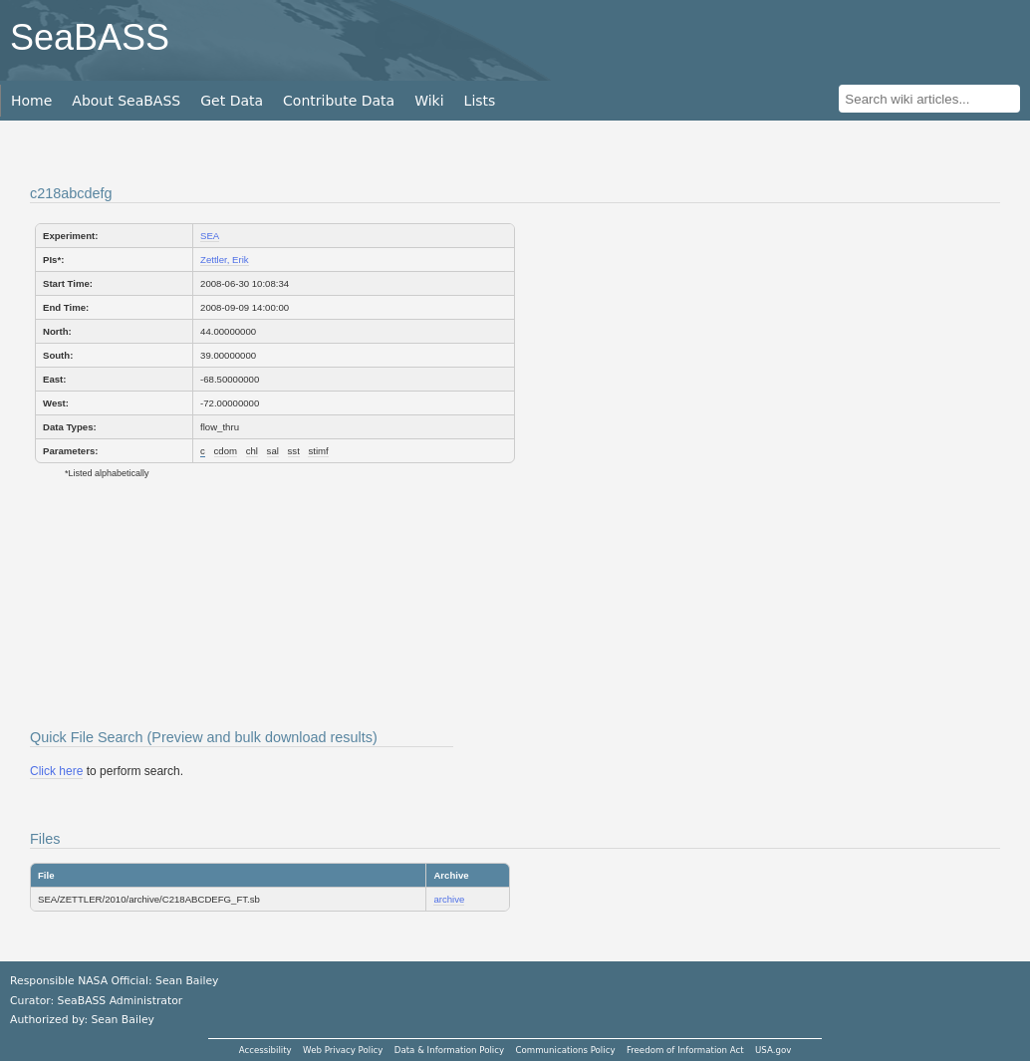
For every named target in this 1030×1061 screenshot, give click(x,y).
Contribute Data (338, 101)
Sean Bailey (122, 1019)
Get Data (231, 101)
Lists (480, 101)
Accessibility (265, 1050)
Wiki (428, 101)
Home (31, 101)
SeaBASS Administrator (120, 1000)
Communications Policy (565, 1050)
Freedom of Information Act (685, 1050)
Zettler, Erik (224, 259)
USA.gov (773, 1050)
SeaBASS (89, 37)
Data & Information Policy (449, 1050)
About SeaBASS (126, 101)
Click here (56, 771)
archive (448, 899)
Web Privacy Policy (343, 1050)
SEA (209, 235)
